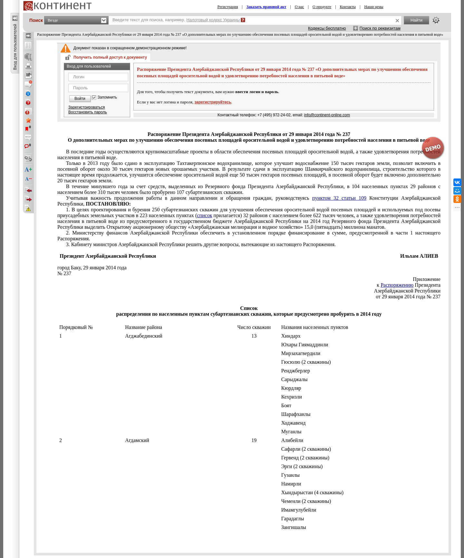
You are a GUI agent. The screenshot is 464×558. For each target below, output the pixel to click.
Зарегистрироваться (86, 107)
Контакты (348, 7)
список (204, 215)
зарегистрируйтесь (213, 102)
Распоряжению (397, 285)
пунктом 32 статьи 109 (339, 198)
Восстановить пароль (87, 112)
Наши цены (373, 7)
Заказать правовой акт (266, 7)
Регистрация (228, 7)
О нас (299, 7)
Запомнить (107, 97)
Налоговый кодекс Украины (213, 19)
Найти (416, 20)
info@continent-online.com (327, 115)
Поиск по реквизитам (380, 28)
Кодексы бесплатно (327, 28)
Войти (79, 98)
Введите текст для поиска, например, (176, 19)
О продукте (322, 7)
